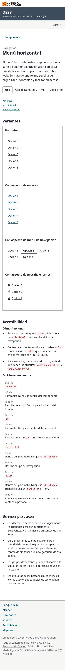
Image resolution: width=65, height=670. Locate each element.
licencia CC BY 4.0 (40, 642)
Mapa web (8, 630)
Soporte (7, 620)
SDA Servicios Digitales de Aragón (36, 637)
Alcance (7, 610)
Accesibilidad (9, 105)
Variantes (7, 100)
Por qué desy (10, 605)
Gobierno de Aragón (14, 646)
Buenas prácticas (11, 109)
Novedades (9, 615)
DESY (7, 12)
